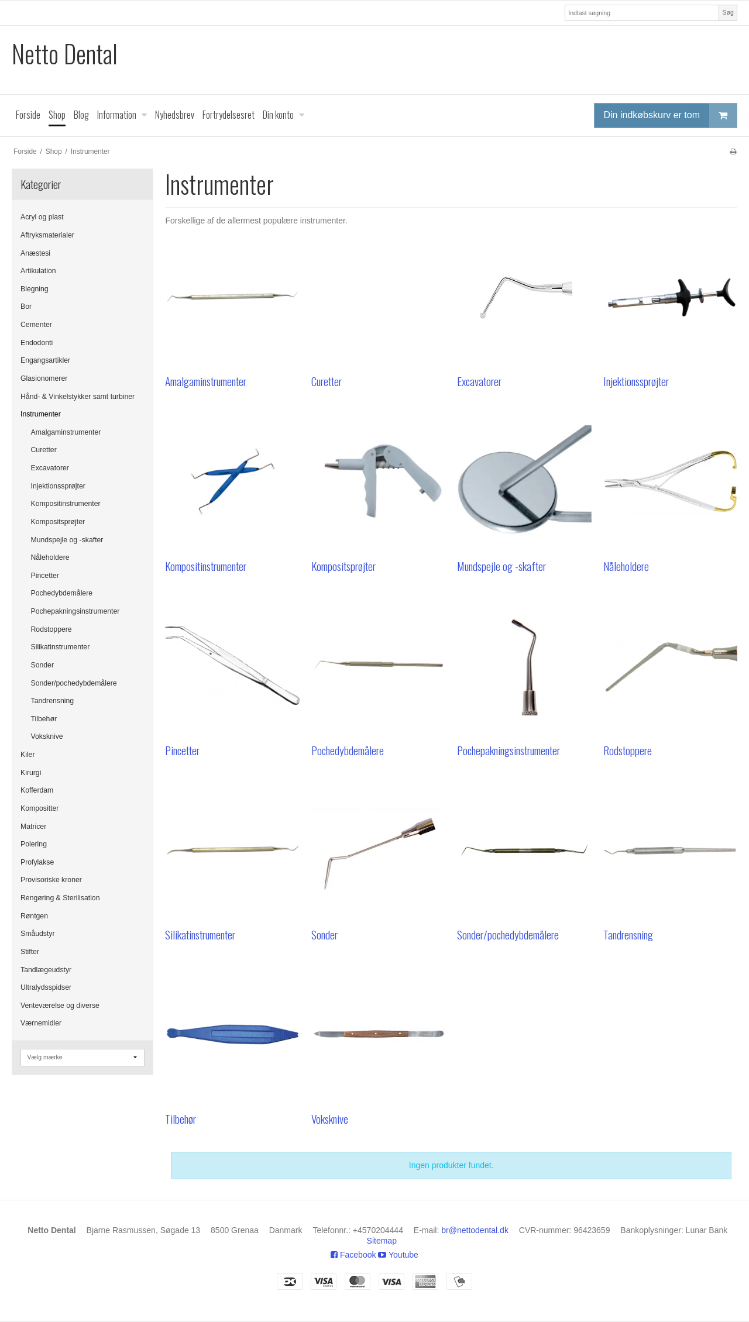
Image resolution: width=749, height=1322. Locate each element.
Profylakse (37, 862)
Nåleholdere (50, 557)
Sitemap (382, 1240)
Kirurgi (30, 773)
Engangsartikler (45, 360)
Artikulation (38, 271)
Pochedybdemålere (62, 593)
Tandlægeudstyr (45, 970)
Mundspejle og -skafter (67, 540)
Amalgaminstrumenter (66, 432)
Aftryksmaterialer (47, 235)
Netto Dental (65, 53)
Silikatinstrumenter (60, 647)
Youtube (398, 1254)
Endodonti (36, 343)
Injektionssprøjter (58, 486)
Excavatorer (50, 468)
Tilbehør (44, 719)
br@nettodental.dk (475, 1230)
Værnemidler (40, 1023)
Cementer (36, 325)
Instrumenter (40, 414)
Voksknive (47, 736)
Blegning (34, 289)
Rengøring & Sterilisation (60, 898)
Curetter (44, 450)
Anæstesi (35, 253)
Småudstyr (37, 933)
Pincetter (45, 576)
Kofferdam (36, 790)
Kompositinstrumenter (66, 504)
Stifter (29, 952)
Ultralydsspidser (45, 987)
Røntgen (34, 916)
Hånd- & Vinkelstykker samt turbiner (77, 397)
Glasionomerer (43, 378)
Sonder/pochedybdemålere (74, 683)
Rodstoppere (51, 629)
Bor (26, 306)
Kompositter (39, 808)
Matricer (33, 826)
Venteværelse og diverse (59, 1005)
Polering (33, 844)
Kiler (27, 754)
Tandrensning (52, 701)
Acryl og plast (42, 217)
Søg (727, 12)
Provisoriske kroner (51, 880)
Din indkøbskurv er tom (670, 116)
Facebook (353, 1254)
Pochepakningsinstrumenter (75, 611)
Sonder (42, 665)
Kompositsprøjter (58, 522)
